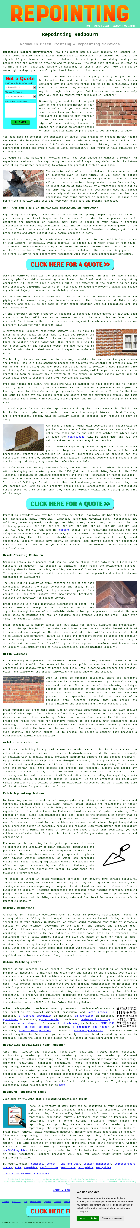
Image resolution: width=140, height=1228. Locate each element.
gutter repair (49, 1019)
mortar (85, 84)
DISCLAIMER (129, 26)
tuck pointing (57, 1124)
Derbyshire (103, 1167)
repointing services (116, 1034)
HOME (88, 26)
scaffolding (76, 437)
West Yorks (68, 1167)
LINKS (97, 26)
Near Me (67, 1202)
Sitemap (5, 1202)
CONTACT (117, 26)
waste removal (98, 1012)
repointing (37, 66)
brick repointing (47, 161)
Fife (18, 1167)
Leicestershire (125, 1164)
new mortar (38, 370)
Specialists (35, 1202)
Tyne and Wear (69, 1164)
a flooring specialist (35, 1016)
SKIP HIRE (107, 1023)
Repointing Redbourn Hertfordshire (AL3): (33, 52)
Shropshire (85, 1167)
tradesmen (69, 1012)
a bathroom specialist (35, 1030)
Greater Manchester (97, 1164)
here (62, 1085)
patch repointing (53, 879)
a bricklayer (27, 1023)
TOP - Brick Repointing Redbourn (26, 1173)
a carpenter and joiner (91, 1027)
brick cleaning (68, 1023)
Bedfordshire (49, 1167)
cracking (74, 387)
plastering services (88, 1030)
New (25, 1202)
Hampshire (30, 1167)
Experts (57, 1202)
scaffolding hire (15, 1150)
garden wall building (95, 1019)
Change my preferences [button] (112, 1218)
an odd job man (37, 1027)
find (14, 1051)
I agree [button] (82, 1218)
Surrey (7, 1167)
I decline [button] (93, 1218)
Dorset (51, 1164)
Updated (47, 1202)
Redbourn (63, 530)
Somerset (37, 1164)
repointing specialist (44, 1109)
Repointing (10, 214)
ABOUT (106, 26)
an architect (84, 1016)
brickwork (30, 321)
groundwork (10, 1019)
